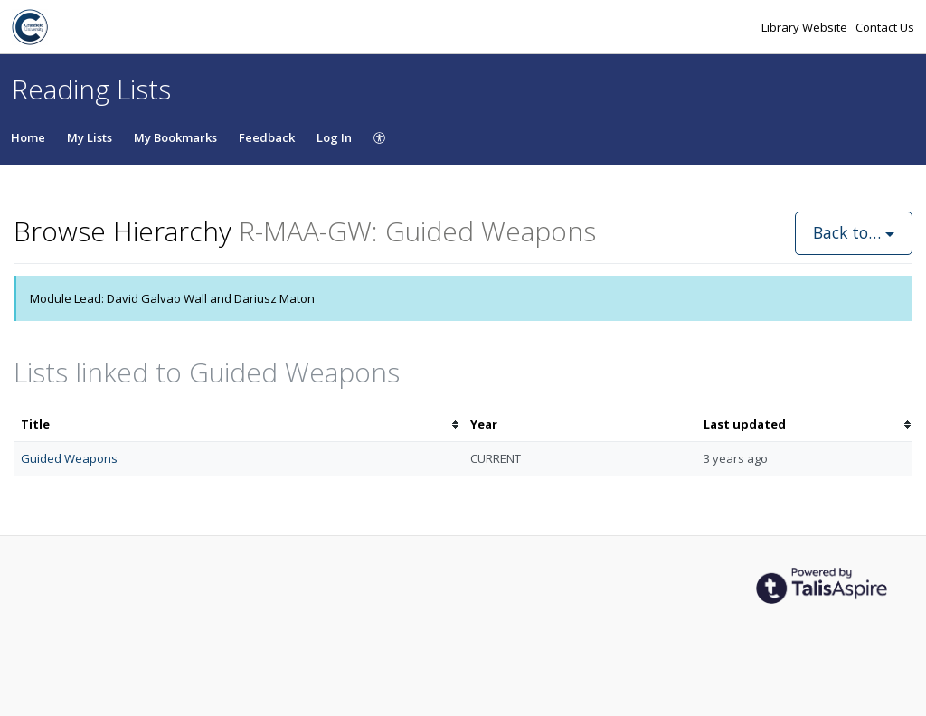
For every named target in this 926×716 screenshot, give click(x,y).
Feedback (267, 137)
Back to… (853, 232)
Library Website (805, 27)
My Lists (89, 137)
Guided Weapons (69, 458)
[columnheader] (238, 424)
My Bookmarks (175, 137)
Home (28, 137)
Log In (334, 137)
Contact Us (884, 27)
